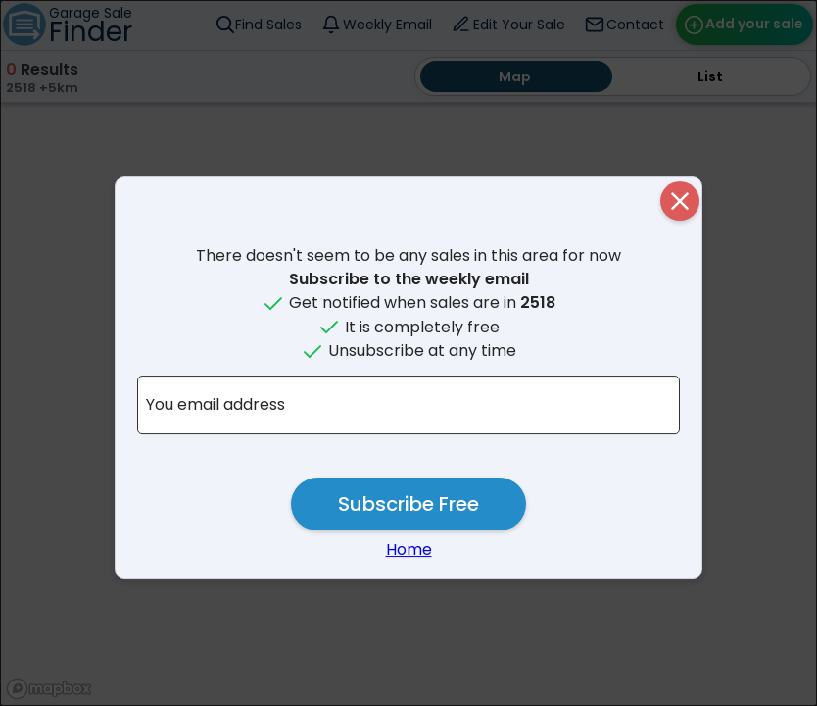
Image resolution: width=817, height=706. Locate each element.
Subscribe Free (408, 504)
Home (409, 549)
